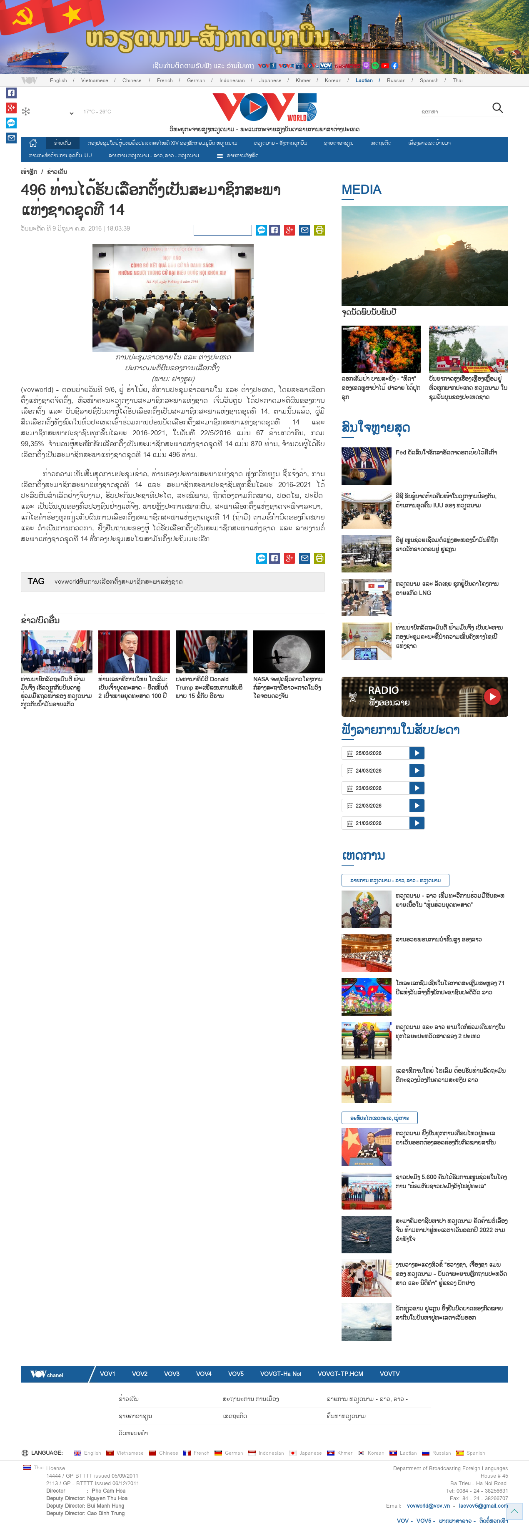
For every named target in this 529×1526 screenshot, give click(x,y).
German (196, 80)
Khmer (303, 80)
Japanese (270, 80)
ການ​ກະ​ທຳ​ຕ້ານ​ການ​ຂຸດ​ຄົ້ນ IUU (60, 155)
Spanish (429, 80)
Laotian (364, 80)
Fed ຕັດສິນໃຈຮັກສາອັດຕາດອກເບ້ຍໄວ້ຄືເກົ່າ (446, 452)
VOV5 (236, 1374)
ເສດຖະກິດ (381, 143)
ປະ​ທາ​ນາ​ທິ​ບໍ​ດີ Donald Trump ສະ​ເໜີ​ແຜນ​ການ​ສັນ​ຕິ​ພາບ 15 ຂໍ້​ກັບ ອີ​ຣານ (209, 687)
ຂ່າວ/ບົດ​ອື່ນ (40, 620)
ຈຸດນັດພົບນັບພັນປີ (369, 312)
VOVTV (389, 1374)
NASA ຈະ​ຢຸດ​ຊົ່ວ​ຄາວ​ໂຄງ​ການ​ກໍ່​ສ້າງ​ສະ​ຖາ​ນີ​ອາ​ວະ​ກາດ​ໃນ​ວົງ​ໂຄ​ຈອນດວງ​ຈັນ (287, 687)
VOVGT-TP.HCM (340, 1374)
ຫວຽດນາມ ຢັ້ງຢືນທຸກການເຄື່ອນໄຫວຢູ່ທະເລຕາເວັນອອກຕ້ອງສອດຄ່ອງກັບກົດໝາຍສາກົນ (446, 1138)
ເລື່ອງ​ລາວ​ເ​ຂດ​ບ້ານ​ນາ (429, 143)
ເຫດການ (363, 855)
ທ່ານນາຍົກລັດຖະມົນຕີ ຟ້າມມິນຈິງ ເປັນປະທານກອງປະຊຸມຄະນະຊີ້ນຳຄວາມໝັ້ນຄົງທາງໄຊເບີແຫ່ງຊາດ (449, 636)
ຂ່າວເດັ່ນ (62, 143)
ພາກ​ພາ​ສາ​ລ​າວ (455, 1521)
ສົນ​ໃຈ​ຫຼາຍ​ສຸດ (376, 428)
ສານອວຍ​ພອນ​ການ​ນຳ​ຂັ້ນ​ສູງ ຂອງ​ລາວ (439, 939)
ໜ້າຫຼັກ (29, 172)
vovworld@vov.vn (428, 1506)
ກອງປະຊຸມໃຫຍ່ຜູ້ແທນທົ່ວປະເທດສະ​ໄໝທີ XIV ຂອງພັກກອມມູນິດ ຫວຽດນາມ (162, 143)
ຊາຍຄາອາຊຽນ (339, 143)
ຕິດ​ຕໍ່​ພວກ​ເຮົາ (493, 1521)
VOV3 (172, 1374)
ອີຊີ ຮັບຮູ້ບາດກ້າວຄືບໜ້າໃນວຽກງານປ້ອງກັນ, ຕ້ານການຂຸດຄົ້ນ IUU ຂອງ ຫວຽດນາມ (446, 501)
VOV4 (204, 1374)
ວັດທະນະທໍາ (133, 1433)
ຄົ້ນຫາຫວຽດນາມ (346, 1416)
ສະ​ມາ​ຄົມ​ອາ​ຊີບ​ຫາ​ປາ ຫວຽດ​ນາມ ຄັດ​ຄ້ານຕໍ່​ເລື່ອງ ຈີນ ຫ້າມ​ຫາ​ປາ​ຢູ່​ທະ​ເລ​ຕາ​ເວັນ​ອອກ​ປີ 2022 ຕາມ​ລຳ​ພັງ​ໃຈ (451, 1230)
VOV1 (107, 1374)
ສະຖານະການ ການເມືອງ (251, 1399)
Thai (458, 80)
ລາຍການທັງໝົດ (237, 155)
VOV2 (139, 1374)
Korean (333, 80)
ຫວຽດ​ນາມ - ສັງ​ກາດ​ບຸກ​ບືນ (280, 143)
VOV (403, 1521)
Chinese (132, 80)
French (165, 80)
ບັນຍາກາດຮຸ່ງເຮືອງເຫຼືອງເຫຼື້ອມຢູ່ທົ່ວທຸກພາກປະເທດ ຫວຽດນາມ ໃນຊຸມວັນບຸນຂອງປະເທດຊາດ (468, 388)
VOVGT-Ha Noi (280, 1374)
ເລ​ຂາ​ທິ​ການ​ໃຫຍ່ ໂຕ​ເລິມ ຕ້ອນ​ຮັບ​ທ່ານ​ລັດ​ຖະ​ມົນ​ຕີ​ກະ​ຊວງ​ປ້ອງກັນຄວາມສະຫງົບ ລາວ (451, 1075)
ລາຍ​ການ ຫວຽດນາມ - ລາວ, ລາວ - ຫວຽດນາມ (154, 155)
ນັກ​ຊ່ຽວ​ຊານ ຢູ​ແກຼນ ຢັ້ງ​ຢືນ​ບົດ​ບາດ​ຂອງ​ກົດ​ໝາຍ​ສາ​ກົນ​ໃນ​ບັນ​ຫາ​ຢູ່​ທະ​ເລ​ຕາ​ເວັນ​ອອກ (449, 1313)
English (58, 80)
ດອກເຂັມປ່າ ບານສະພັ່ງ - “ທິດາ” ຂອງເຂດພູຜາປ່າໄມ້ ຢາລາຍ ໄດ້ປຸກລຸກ (381, 388)
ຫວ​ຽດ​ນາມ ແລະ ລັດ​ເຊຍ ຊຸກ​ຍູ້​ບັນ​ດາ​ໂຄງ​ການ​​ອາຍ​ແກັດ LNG (447, 588)
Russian (396, 80)
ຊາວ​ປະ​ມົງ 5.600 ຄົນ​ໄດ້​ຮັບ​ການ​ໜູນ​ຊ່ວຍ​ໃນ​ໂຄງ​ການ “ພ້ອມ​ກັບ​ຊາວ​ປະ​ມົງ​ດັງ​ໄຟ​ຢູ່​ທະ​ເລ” (451, 1182)
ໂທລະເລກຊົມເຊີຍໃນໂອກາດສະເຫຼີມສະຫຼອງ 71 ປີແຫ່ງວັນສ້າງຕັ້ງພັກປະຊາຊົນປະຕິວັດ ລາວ (450, 988)
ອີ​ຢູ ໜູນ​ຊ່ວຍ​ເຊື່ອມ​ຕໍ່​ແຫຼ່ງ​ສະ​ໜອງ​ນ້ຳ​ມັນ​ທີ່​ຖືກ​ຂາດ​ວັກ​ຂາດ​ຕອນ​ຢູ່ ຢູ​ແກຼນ (447, 545)
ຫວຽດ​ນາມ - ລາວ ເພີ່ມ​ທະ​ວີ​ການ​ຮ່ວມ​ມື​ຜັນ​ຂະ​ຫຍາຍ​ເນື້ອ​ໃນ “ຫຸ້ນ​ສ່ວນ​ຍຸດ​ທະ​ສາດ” (450, 900)
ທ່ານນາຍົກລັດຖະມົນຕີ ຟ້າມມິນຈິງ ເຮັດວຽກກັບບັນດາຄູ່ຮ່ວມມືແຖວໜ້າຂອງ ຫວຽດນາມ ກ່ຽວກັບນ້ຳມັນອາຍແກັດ (56, 692)
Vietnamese (94, 80)
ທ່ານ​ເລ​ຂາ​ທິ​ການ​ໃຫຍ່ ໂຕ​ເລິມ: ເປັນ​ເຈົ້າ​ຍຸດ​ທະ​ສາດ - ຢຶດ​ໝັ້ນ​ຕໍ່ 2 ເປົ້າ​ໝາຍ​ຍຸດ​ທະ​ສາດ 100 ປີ (133, 687)
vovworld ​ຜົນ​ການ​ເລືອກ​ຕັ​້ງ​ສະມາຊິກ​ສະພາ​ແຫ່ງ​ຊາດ (119, 582)
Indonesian (232, 80)
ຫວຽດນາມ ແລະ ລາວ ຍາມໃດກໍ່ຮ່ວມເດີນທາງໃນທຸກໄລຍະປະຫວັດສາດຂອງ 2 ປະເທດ (450, 1032)
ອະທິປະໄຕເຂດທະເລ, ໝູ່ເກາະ (379, 1118)
